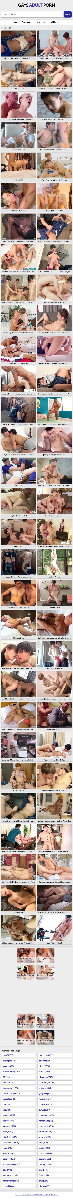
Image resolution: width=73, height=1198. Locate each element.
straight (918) (45, 1060)
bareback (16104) (11, 1142)
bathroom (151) (46, 1055)
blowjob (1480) (10, 1137)
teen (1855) (8, 1055)
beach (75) (43, 1170)
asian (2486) (8, 1066)
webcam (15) (45, 1137)
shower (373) (8, 1120)
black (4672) (44, 1186)
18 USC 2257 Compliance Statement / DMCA (32, 1195)
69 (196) (6, 1077)
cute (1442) (8, 1131)
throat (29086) (45, 1131)
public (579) (44, 1071)
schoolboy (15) (9, 1099)
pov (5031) (7, 1170)
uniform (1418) (45, 1104)
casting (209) (45, 1164)
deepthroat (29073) (11, 1093)
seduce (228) (8, 1082)
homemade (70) (46, 1120)
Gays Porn (36, 5)
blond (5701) (44, 1066)
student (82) (44, 1148)
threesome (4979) (11, 1088)
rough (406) (8, 1148)
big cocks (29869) (47, 1077)
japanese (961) (9, 1126)
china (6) (6, 1104)
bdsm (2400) (8, 1186)
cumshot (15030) (46, 1082)
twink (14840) (9, 1060)
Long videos (41, 22)
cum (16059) (44, 1110)
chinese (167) (45, 1088)
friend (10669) (45, 1153)
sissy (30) (7, 1110)
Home (15, 22)
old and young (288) (11, 1071)
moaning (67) (45, 1099)
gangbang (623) (46, 1093)
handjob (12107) (10, 1175)
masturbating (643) (11, 1164)
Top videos (26, 22)
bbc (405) (43, 1142)
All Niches (54, 22)
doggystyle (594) (46, 1126)
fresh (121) (44, 1175)
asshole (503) (45, 1159)
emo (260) (43, 1180)
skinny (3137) (9, 1115)
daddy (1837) (9, 1159)
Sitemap (54, 1195)
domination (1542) (11, 1180)
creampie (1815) (46, 1115)
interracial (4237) (10, 1153)
